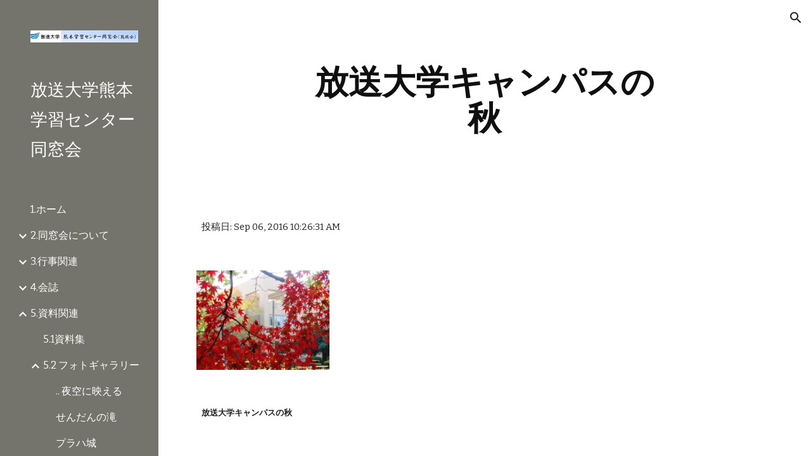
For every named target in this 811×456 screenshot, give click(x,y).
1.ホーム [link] (48, 209)
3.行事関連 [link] (54, 261)
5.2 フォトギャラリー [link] (91, 365)
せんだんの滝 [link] (86, 417)
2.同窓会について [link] (69, 235)
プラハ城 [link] (76, 443)
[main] (484, 100)
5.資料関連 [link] (54, 313)
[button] (796, 18)
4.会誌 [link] (44, 287)
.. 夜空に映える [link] (89, 391)
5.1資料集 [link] (64, 339)
